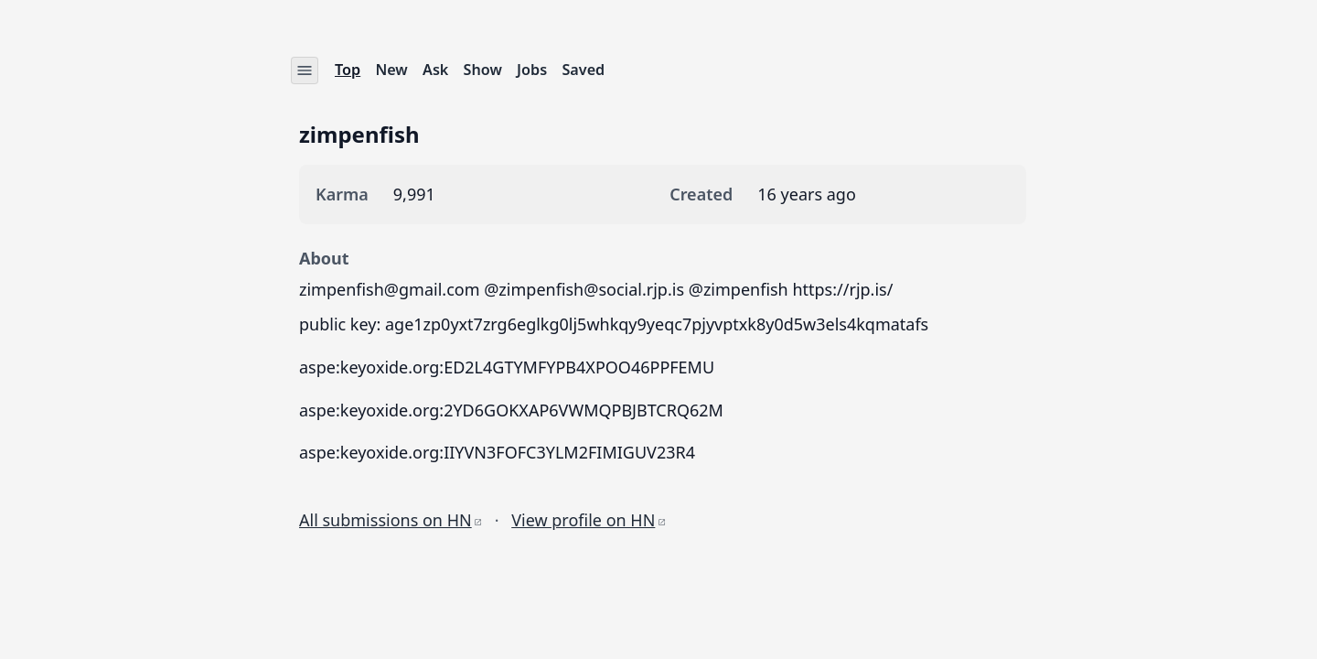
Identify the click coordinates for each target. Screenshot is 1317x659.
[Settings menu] (304, 70)
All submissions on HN (390, 520)
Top (347, 69)
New (392, 69)
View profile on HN (588, 520)
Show (483, 69)
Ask (435, 69)
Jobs (532, 69)
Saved (583, 69)
